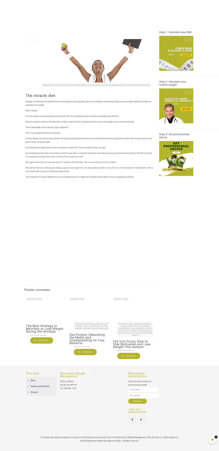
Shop (33, 380)
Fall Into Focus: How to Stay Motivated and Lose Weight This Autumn (132, 344)
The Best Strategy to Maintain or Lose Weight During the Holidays (44, 328)
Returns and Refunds (40, 386)
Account (34, 392)
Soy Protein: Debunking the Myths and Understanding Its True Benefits (87, 339)
